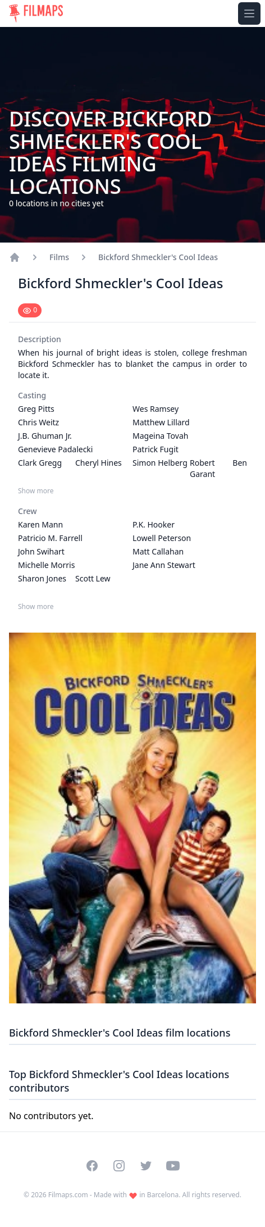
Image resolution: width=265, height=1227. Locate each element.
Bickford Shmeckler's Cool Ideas (158, 257)
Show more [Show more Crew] (36, 606)
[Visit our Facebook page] (92, 1166)
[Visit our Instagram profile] (119, 1166)
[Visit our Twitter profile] (146, 1166)
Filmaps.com (68, 1194)
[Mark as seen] (30, 310)
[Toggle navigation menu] (249, 13)
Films (59, 257)
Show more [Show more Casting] (36, 491)
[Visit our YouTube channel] (173, 1166)
